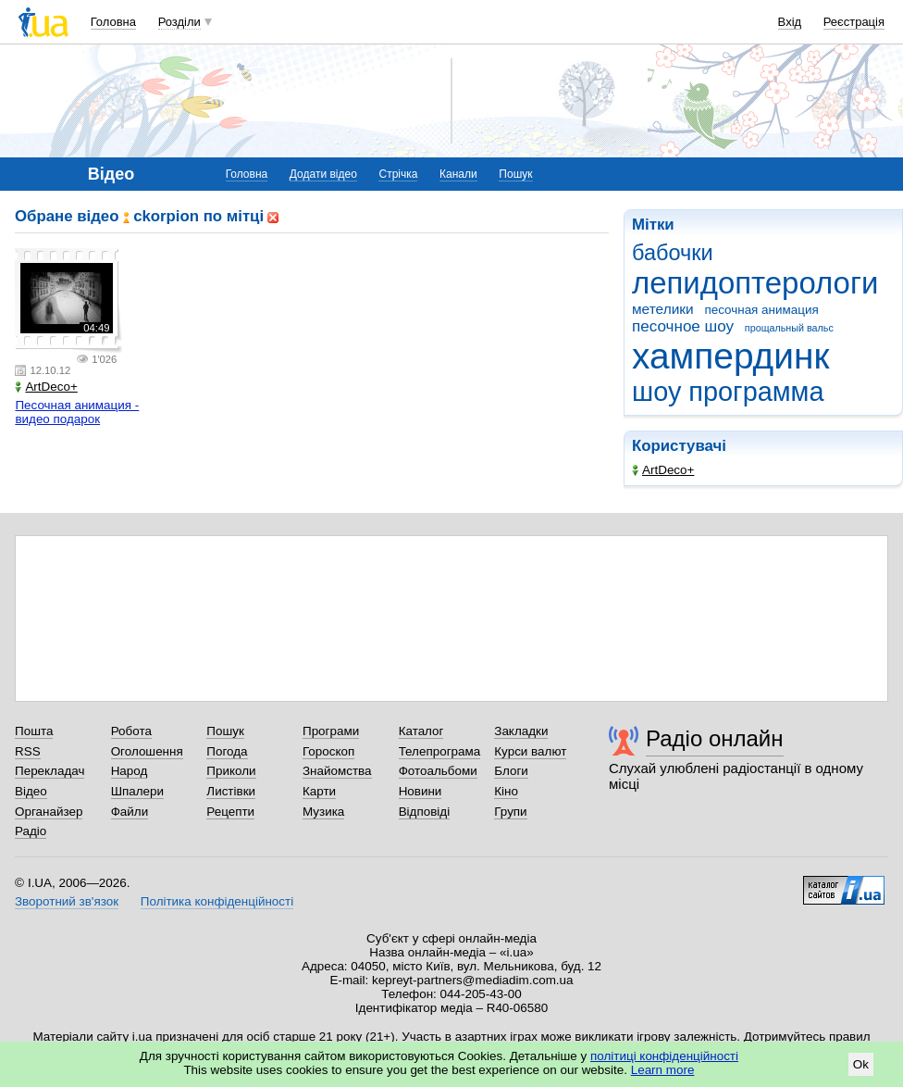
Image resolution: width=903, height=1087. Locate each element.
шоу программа (728, 391)
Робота (131, 731)
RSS (28, 751)
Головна (113, 22)
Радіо (30, 831)
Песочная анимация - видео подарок (77, 412)
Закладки (521, 731)
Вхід (790, 22)
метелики (663, 309)
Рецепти (230, 811)
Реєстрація (853, 22)
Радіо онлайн (715, 738)
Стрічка (397, 174)
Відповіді (425, 811)
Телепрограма (440, 751)
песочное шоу (683, 326)
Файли (130, 811)
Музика (323, 811)
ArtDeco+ (663, 470)
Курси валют (530, 751)
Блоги (511, 771)
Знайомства (337, 771)
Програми (331, 731)
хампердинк (730, 356)
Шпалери (137, 791)
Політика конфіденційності (217, 901)
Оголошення (147, 751)
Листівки (230, 791)
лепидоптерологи (755, 283)
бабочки (672, 253)
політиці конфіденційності (664, 1056)
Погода (226, 751)
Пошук (515, 174)
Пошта (34, 731)
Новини (420, 791)
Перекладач (49, 771)
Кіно (506, 791)
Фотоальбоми (438, 771)
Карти (319, 791)
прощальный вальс (789, 327)
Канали (458, 174)
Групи (510, 811)
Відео (31, 791)
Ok (861, 1064)
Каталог (421, 731)
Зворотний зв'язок (66, 901)
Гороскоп (328, 751)
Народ (129, 771)
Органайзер (48, 811)
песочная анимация (761, 310)
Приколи (230, 771)
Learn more (663, 1070)
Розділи (179, 22)
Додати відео (323, 174)
